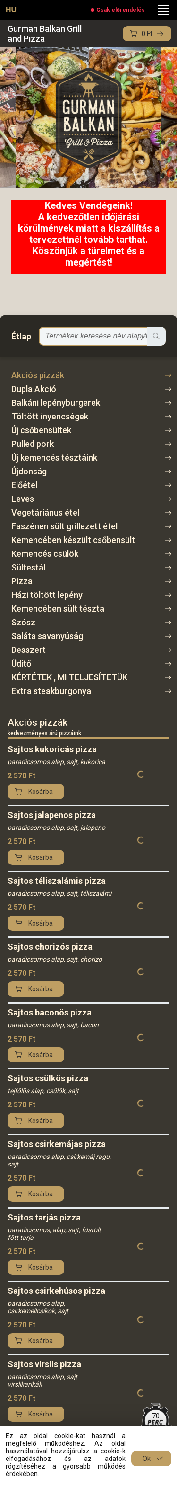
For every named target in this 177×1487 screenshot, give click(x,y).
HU (11, 10)
